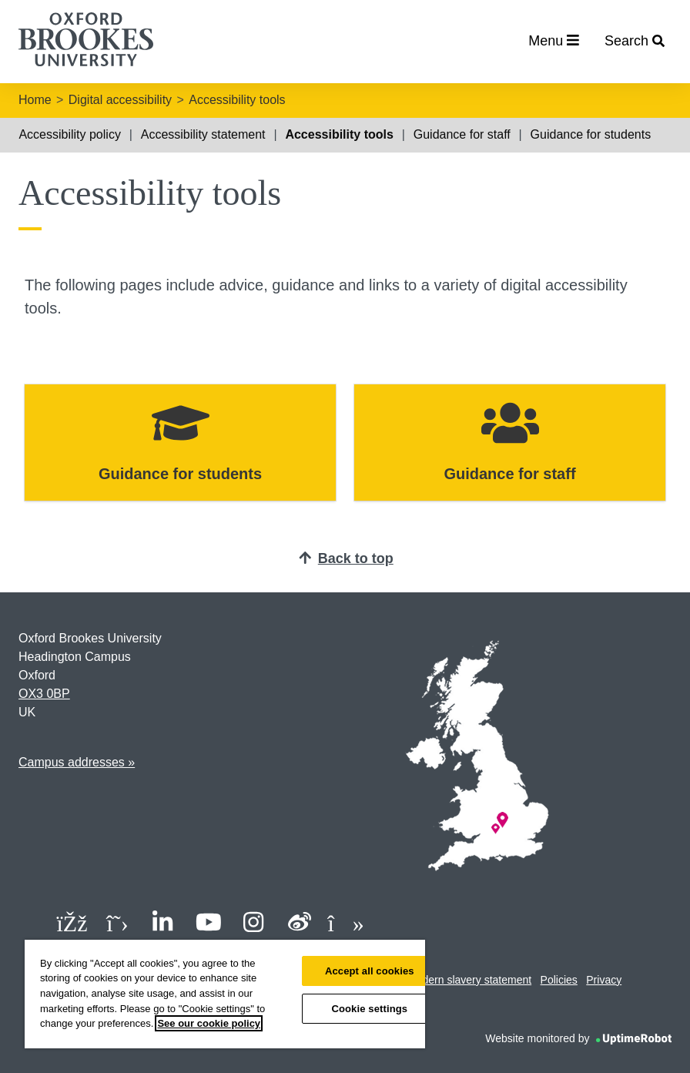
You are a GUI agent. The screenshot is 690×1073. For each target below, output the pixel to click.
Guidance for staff (462, 134)
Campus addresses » (76, 762)
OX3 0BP (44, 693)
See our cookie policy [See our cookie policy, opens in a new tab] (208, 1023)
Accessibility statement (203, 134)
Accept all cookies (369, 971)
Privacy (603, 980)
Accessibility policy (69, 134)
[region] (225, 994)
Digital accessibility (120, 99)
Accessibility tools (237, 99)
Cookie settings (369, 1008)
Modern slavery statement (469, 980)
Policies (559, 980)
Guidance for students (591, 134)
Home (35, 99)
